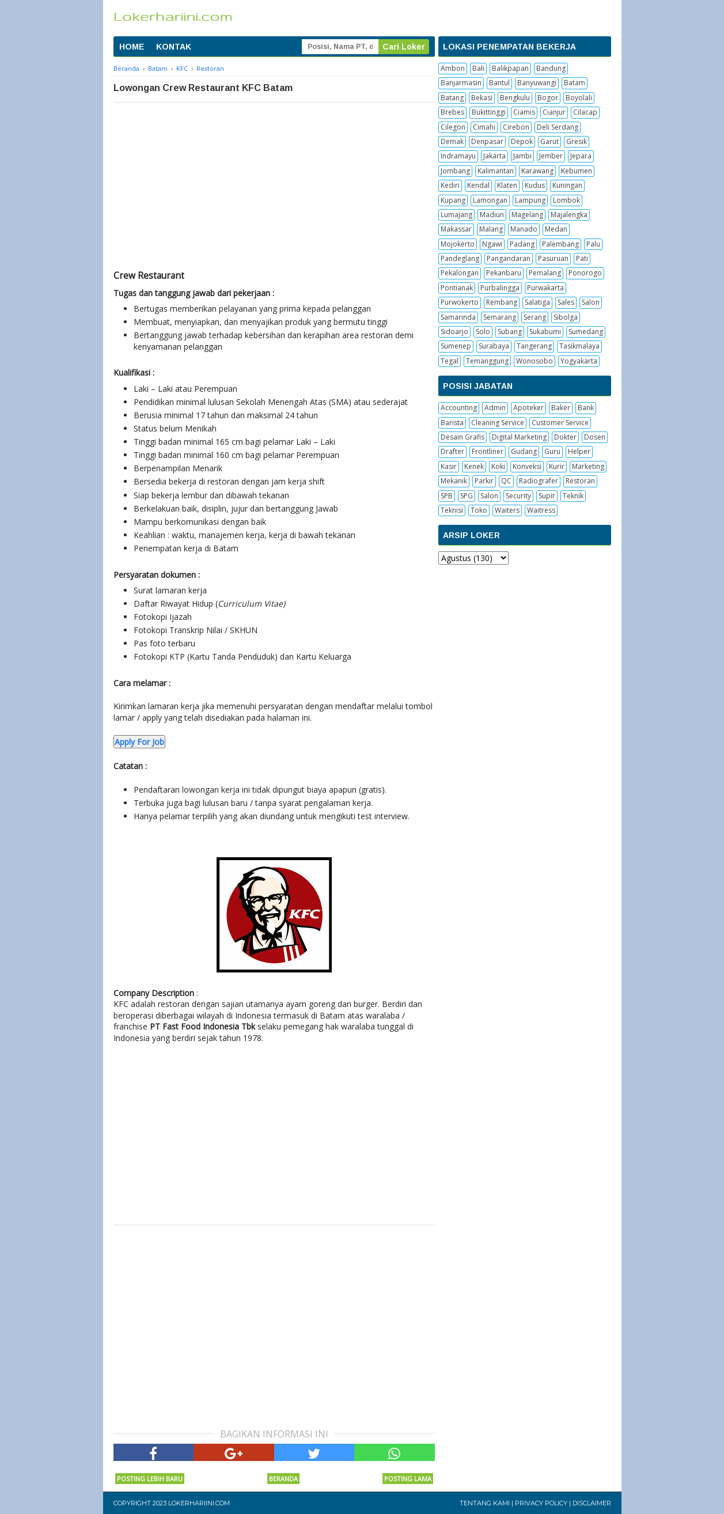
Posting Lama (407, 1478)
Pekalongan (460, 273)
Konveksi (527, 466)
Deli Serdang (557, 127)
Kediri (450, 185)
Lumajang (456, 214)
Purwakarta (545, 288)
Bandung (551, 68)
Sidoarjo (454, 331)
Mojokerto (458, 244)
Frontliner (487, 451)
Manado (523, 229)
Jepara (581, 156)
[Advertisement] (274, 189)
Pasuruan (553, 258)
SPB (447, 496)
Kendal (478, 185)
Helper (579, 451)
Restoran (580, 481)
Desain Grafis (462, 437)
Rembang (501, 302)
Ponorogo (585, 273)
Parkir (484, 481)
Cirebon (516, 127)
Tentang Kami (485, 1503)
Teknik (573, 496)
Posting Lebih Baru (150, 1478)
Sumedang (585, 331)
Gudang (524, 451)
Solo (483, 331)
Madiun (492, 214)
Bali (478, 68)
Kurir (556, 466)
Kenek (474, 466)
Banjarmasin (461, 83)
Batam (574, 83)
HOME (132, 46)
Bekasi (481, 98)
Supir (547, 496)
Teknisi (452, 510)
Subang (510, 331)
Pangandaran (508, 258)
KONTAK (173, 46)
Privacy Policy (541, 1503)
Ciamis (524, 112)
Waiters (507, 510)
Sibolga (566, 317)
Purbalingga (500, 288)
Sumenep (456, 346)
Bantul (499, 83)
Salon (591, 302)
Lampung (530, 200)
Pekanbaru (503, 273)
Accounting (459, 407)
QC (506, 481)
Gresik (576, 141)
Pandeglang (460, 258)
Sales (566, 302)
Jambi (522, 156)
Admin (495, 407)
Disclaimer (592, 1503)
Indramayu (458, 156)
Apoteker (528, 407)
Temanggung (487, 361)
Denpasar (487, 141)
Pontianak (457, 288)
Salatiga (537, 302)
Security (518, 496)
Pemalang (545, 273)
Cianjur (554, 112)
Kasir (449, 466)
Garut (549, 141)
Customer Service (560, 422)
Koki (498, 466)
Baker (560, 407)
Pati (582, 258)
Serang (535, 317)
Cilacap (585, 112)
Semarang (499, 317)
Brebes (452, 112)
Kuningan (567, 185)
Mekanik (454, 481)
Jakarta (494, 156)
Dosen (594, 437)
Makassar (456, 229)
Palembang (560, 244)
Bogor (547, 98)
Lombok (566, 200)
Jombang (455, 171)
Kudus (535, 185)
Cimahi (484, 127)
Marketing (588, 466)
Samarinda (458, 317)
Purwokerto (460, 302)
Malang (491, 229)
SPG (466, 496)
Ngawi (492, 244)
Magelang (527, 214)
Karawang (537, 171)
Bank (586, 407)
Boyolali (579, 98)
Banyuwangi (536, 83)
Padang (522, 244)
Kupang (453, 200)
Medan (556, 229)
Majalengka (569, 214)
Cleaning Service (497, 422)
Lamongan (490, 200)
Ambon (453, 68)
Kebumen (576, 171)
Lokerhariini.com (199, 1503)
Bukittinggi (489, 112)
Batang (452, 98)
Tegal (449, 361)
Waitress (541, 510)
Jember (551, 156)
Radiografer (538, 481)
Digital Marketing (519, 437)
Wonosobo (534, 361)
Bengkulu (515, 98)
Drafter (452, 451)
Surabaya (494, 346)
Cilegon (453, 127)
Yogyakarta (578, 361)
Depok (522, 141)
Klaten (507, 185)
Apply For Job (139, 741)
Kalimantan (495, 171)
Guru (552, 451)
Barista (452, 422)
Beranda (283, 1478)
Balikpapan (510, 68)
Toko (479, 510)
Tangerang (534, 346)
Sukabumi (545, 331)
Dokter (565, 437)
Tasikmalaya (579, 346)
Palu (593, 244)
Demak (452, 141)
